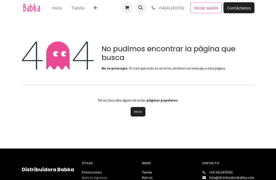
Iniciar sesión (206, 8)
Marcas (147, 177)
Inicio (138, 111)
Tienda (147, 172)
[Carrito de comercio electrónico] (127, 8)
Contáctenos (239, 8)
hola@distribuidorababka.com (231, 177)
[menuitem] (57, 7)
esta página (216, 68)
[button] (140, 8)
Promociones (92, 172)
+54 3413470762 (221, 172)
